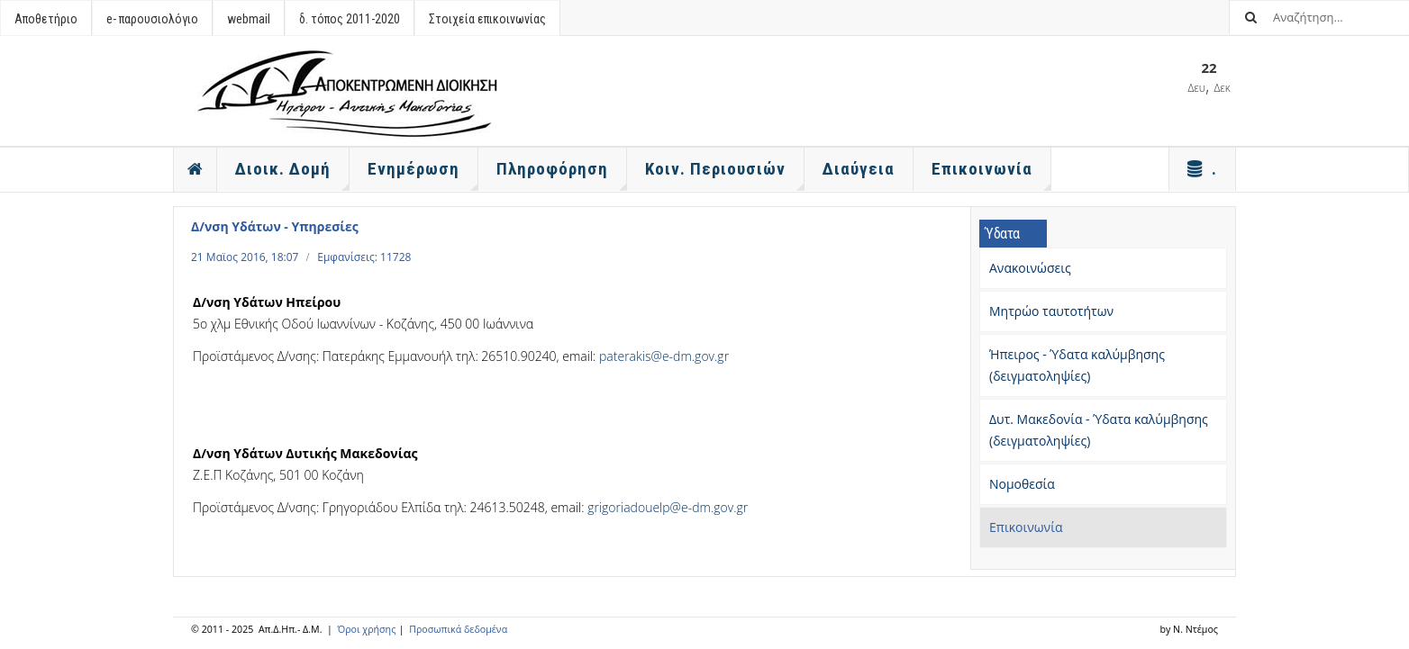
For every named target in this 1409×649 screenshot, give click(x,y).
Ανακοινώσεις (1030, 267)
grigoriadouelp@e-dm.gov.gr (667, 507)
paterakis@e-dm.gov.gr (664, 356)
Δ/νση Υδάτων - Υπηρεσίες (275, 226)
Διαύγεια (859, 168)
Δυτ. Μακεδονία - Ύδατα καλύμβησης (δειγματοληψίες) (1098, 429)
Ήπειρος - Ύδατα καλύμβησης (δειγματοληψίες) (1077, 365)
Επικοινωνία (1025, 527)
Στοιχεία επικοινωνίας (487, 19)
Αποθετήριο (45, 19)
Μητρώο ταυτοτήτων (1051, 311)
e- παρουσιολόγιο (152, 19)
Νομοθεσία (1022, 483)
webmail (248, 19)
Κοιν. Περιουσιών (724, 174)
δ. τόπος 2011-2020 (349, 19)
